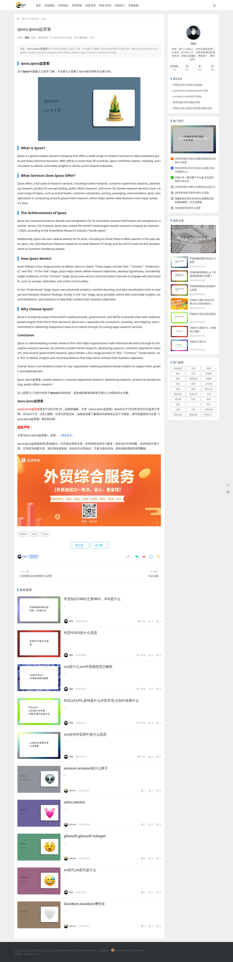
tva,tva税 (153, 575)
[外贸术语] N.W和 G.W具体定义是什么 (195, 186)
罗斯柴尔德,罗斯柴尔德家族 (187, 84)
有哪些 (209, 378)
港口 (209, 404)
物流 (178, 404)
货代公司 (209, 388)
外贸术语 (90, 5)
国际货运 (178, 394)
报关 (178, 378)
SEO (193, 409)
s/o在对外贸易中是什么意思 (85, 734)
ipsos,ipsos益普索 (34, 29)
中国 (209, 394)
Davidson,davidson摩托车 (84, 903)
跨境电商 (178, 368)
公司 (193, 373)
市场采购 (133, 5)
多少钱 (209, 383)
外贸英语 (77, 5)
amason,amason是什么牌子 (86, 768)
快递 (193, 388)
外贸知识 (63, 5)
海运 (178, 373)
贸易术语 (193, 394)
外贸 (193, 368)
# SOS (23, 534)
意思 (178, 388)
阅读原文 (66, 435)
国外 (209, 399)
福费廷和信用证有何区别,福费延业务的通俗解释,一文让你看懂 (194, 200)
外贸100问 (105, 5)
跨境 (193, 399)
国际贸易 (193, 378)
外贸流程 (209, 409)
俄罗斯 (178, 399)
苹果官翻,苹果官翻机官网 (186, 102)
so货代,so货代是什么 (80, 870)
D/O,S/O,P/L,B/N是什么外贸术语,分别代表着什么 (101, 700)
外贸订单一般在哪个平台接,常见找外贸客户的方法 (194, 179)
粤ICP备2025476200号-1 (86, 950)
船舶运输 (193, 414)
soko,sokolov (74, 802)
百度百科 (28, 954)
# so (34, 534)
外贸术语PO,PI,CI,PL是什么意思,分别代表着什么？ (194, 169)
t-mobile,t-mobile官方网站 (187, 96)
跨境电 (209, 373)
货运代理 (178, 414)
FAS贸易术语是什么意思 (188, 207)
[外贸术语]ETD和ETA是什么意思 (192, 192)
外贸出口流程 (210, 414)
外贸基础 (49, 5)
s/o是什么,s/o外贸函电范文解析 (88, 666)
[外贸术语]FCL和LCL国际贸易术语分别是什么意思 (195, 160)
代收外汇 (120, 5)
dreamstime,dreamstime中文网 (190, 90)
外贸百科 (34, 18)
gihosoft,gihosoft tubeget (85, 836)
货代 (178, 383)
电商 (193, 383)
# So (45, 534)
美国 (209, 368)
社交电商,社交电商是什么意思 (36, 575)
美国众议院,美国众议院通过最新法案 (192, 108)
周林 (27, 37)
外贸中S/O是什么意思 (80, 632)
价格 (178, 409)
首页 (38, 5)
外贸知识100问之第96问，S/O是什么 (92, 598)
